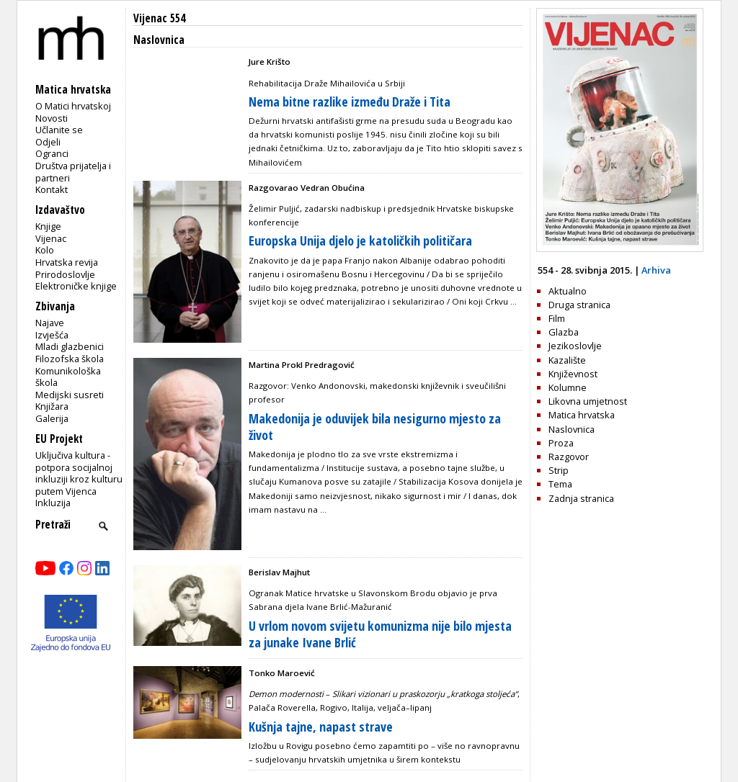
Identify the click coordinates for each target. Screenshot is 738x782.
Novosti (51, 118)
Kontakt (51, 189)
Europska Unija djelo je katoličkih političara (360, 240)
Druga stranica (579, 304)
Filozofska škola (69, 358)
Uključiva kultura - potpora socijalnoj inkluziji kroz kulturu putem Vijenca (79, 473)
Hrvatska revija (66, 262)
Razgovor (568, 456)
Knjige (48, 226)
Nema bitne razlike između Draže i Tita (349, 101)
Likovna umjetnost (587, 401)
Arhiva (656, 270)
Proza (561, 442)
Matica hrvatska (581, 414)
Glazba (563, 331)
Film (556, 318)
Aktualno (567, 290)
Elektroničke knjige (76, 285)
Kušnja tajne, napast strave (321, 726)
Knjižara (51, 406)
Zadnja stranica (581, 498)
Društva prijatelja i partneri (73, 171)
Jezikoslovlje (575, 345)
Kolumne (567, 387)
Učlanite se (59, 129)
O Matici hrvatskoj (73, 105)
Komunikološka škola (68, 377)
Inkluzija (53, 502)
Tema (560, 483)
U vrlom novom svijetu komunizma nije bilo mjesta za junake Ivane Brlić (380, 634)
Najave (49, 322)
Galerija (51, 418)
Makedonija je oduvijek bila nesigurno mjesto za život (375, 427)
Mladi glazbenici (69, 346)
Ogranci (51, 153)
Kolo (44, 249)
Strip (558, 470)
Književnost (572, 373)
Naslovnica (571, 429)
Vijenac (50, 238)
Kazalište (567, 360)
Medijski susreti (69, 394)
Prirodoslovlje (65, 274)
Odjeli (48, 141)
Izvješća (51, 334)
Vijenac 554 (159, 18)
